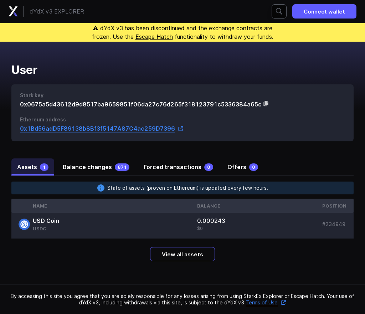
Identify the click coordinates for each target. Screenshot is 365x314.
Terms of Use (266, 302)
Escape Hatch (154, 36)
